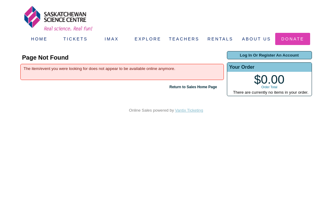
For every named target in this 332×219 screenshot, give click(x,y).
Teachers (184, 38)
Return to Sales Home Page (193, 87)
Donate (292, 38)
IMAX (112, 38)
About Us (256, 38)
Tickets (75, 38)
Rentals (220, 38)
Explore (148, 38)
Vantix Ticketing (189, 110)
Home (39, 38)
